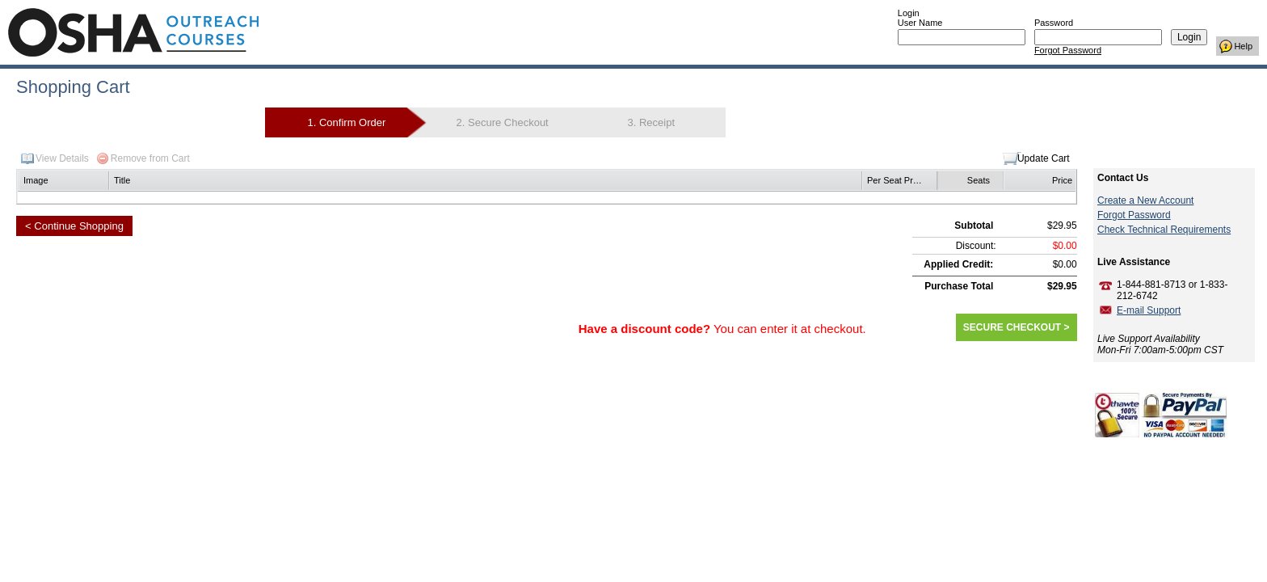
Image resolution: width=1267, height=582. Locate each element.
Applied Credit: (958, 264)
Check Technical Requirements (1164, 229)
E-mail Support (1149, 310)
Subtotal (973, 225)
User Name (920, 22)
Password (1053, 22)
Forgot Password (1067, 50)
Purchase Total (958, 286)
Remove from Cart (150, 158)
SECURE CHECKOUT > (1016, 327)
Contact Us (1122, 177)
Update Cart (1043, 158)
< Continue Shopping (74, 226)
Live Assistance (1133, 262)
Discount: (976, 245)
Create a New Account (1145, 200)
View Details (62, 158)
